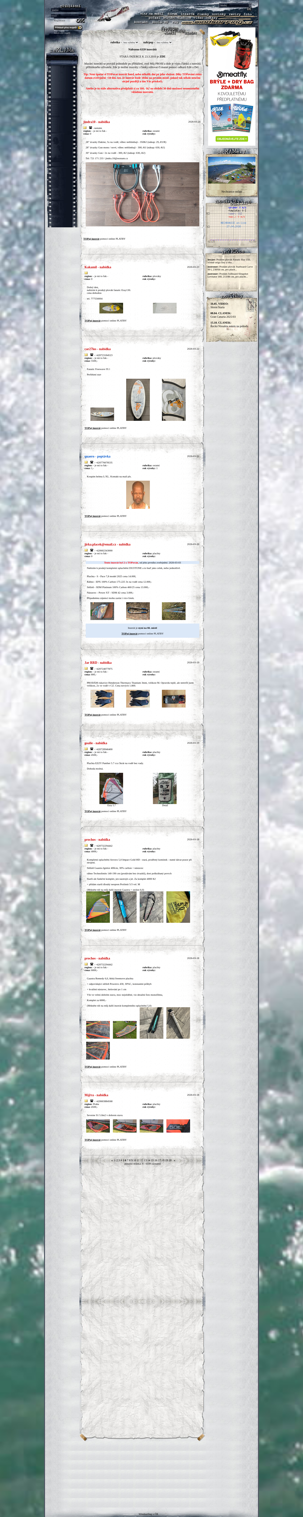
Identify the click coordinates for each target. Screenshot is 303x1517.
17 (159, 1160)
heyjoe (211, 259)
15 (152, 1160)
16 (156, 1160)
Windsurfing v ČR (148, 1514)
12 (141, 1160)
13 (145, 1160)
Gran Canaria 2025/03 (223, 315)
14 (148, 1160)
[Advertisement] (151, 1474)
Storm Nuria (219, 305)
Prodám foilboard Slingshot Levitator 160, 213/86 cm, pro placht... (228, 275)
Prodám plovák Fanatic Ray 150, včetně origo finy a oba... (229, 261)
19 (166, 1160)
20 (170, 1160)
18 (163, 1160)
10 (134, 1160)
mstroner (213, 266)
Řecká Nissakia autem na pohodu (229, 324)
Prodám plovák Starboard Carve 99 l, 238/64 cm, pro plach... (230, 268)
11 (138, 1160)
